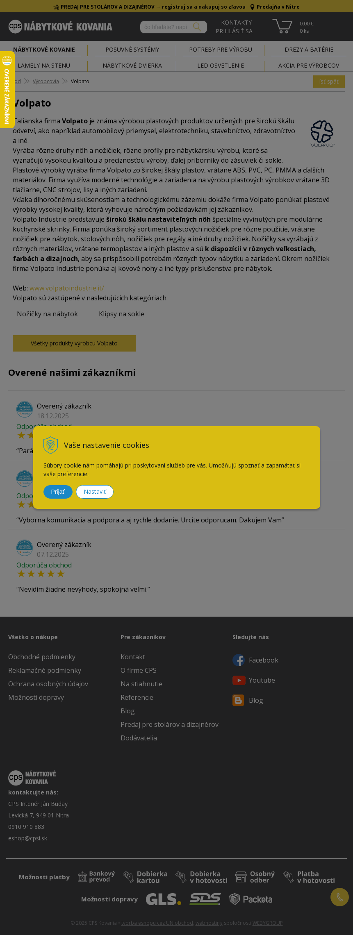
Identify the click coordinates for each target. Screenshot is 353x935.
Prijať (58, 491)
